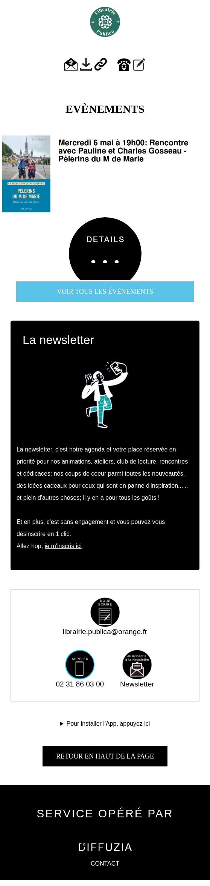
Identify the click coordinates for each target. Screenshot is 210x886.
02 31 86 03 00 (80, 680)
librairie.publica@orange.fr (105, 628)
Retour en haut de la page (105, 756)
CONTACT (105, 863)
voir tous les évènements (105, 291)
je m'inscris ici (63, 546)
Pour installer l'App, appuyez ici (108, 723)
